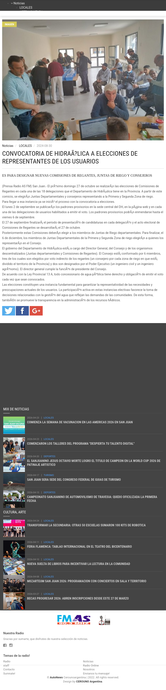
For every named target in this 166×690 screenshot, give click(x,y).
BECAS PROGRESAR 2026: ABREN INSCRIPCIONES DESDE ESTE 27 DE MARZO (78, 598)
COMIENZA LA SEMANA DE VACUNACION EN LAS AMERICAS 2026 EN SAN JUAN (80, 422)
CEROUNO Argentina (89, 681)
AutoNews (56, 677)
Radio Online (91, 665)
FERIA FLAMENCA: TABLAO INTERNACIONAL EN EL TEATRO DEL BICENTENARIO (79, 547)
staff (6, 665)
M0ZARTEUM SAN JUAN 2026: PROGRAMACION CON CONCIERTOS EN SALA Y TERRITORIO (86, 581)
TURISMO (49, 475)
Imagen (9, 24)
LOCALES (26, 7)
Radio (6, 661)
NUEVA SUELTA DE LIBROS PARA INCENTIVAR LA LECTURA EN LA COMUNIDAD (78, 564)
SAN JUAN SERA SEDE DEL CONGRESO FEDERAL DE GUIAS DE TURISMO (74, 480)
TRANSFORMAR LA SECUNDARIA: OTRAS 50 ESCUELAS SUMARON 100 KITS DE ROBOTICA (86, 525)
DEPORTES (49, 456)
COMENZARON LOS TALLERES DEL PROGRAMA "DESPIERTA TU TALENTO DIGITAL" (81, 444)
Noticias (19, 3)
